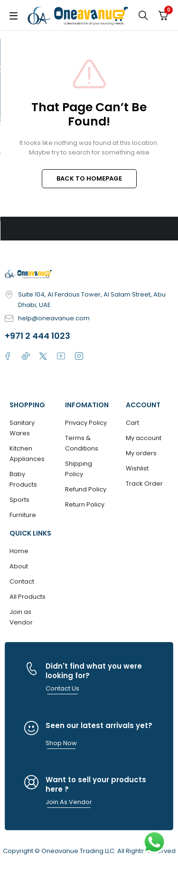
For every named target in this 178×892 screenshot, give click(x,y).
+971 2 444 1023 (37, 336)
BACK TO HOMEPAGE (89, 178)
